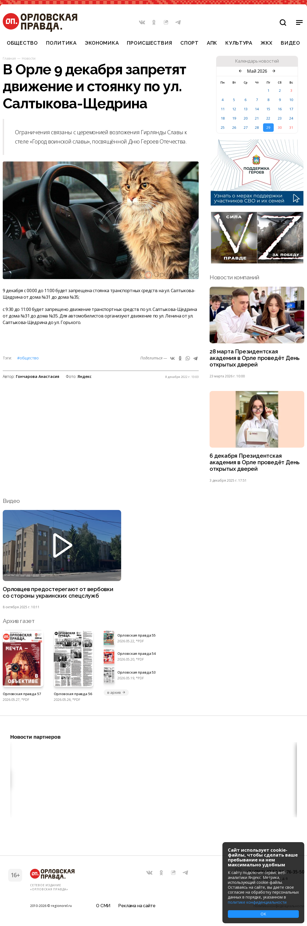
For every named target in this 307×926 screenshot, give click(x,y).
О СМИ (103, 905)
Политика (61, 43)
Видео (290, 43)
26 (234, 127)
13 (246, 108)
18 (223, 118)
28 (257, 127)
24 (291, 118)
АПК (212, 43)
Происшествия (149, 43)
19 (234, 118)
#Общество (28, 357)
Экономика (102, 43)
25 (223, 127)
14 (257, 108)
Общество (22, 43)
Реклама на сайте (136, 905)
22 (268, 118)
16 (280, 108)
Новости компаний (234, 277)
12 (234, 108)
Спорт (189, 43)
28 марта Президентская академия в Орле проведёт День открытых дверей (255, 358)
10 (291, 99)
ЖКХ (267, 43)
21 (257, 118)
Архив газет (18, 622)
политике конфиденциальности (257, 902)
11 (223, 108)
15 (268, 108)
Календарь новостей (257, 61)
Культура (238, 43)
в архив (116, 694)
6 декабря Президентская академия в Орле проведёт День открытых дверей (255, 463)
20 (246, 118)
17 (291, 108)
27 (246, 127)
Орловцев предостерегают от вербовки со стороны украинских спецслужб (59, 594)
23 (280, 118)
